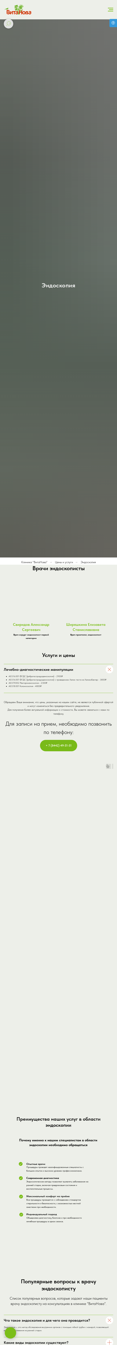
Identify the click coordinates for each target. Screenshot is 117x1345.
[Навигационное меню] (110, 10)
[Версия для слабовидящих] (113, 23)
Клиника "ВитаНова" (34, 562)
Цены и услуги (64, 562)
